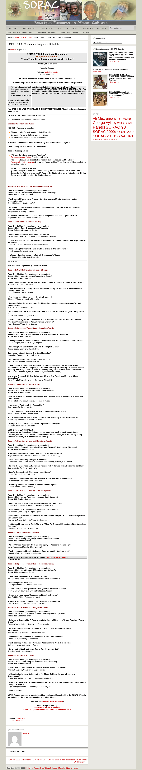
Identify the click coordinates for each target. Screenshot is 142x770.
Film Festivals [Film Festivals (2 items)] (123, 118)
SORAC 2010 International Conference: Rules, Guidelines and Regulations (120, 93)
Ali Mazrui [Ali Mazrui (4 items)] (101, 118)
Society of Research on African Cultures (41, 768)
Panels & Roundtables (69, 33)
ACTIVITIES (13, 28)
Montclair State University (68, 768)
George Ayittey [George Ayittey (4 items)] (105, 123)
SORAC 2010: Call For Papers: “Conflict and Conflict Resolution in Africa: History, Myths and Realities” (121, 77)
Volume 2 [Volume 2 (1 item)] (107, 139)
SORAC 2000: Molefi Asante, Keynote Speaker (27, 760)
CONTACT (101, 28)
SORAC (13, 50)
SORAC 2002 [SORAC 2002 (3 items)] (124, 132)
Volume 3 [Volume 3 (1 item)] (114, 139)
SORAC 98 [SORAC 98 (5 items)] (116, 127)
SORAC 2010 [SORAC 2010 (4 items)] (104, 136)
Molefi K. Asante (51, 72)
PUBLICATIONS (46, 28)
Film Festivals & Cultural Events (20, 33)
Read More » (114, 61)
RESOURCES (73, 28)
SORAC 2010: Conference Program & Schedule (110, 69)
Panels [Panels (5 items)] (99, 127)
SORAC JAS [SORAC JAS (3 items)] (124, 136)
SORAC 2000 (26, 37)
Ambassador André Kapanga (22, 162)
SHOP (60, 28)
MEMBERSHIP (29, 28)
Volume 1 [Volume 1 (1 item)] (100, 139)
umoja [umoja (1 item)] (95, 139)
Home (17, 37)
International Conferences (47, 33)
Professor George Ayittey (21, 157)
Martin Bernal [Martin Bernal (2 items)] (124, 123)
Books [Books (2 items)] (112, 118)
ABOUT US (88, 28)
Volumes (86, 33)
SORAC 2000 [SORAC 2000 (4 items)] (104, 132)
